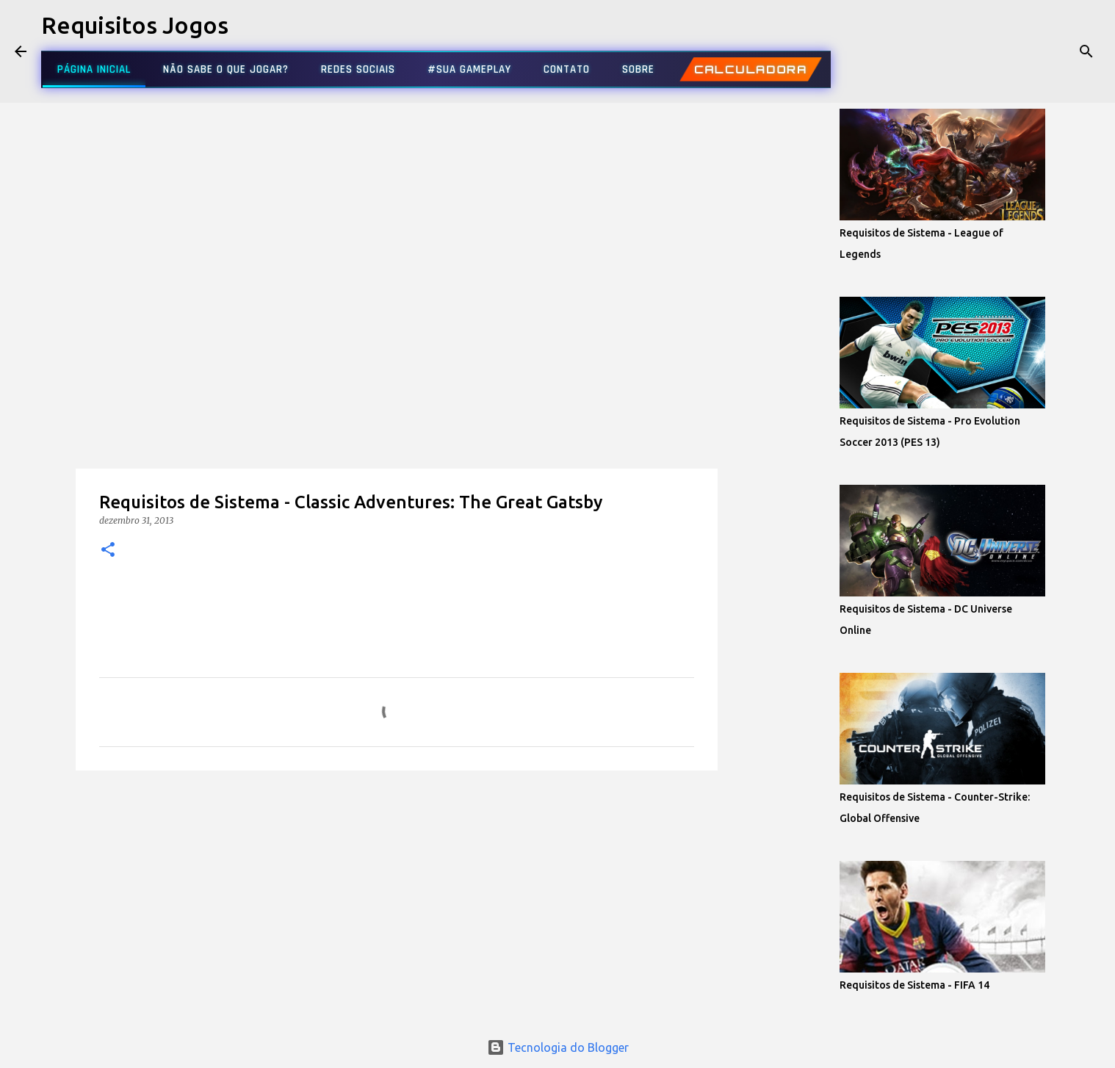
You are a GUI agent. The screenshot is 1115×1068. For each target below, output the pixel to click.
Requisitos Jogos (134, 25)
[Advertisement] (397, 154)
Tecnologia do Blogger (558, 1047)
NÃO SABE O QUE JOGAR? (226, 69)
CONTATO (567, 69)
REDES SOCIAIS (358, 69)
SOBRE (638, 69)
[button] (108, 550)
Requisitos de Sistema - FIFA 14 (914, 985)
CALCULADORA (750, 69)
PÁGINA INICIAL (94, 69)
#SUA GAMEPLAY (469, 69)
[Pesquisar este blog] (1026, 51)
